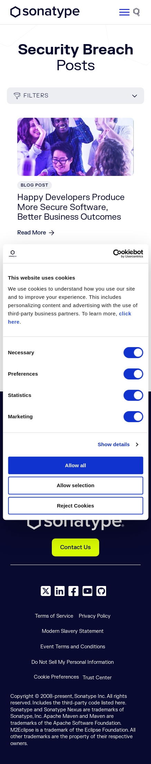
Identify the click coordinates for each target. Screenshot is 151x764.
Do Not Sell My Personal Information (72, 662)
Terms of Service (54, 616)
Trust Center (97, 678)
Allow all (75, 465)
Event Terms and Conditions (72, 647)
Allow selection (75, 485)
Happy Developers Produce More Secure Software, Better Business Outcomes (71, 207)
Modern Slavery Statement (73, 631)
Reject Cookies (75, 506)
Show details (114, 444)
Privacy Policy (95, 616)
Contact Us (75, 547)
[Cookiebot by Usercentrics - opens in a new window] (113, 253)
